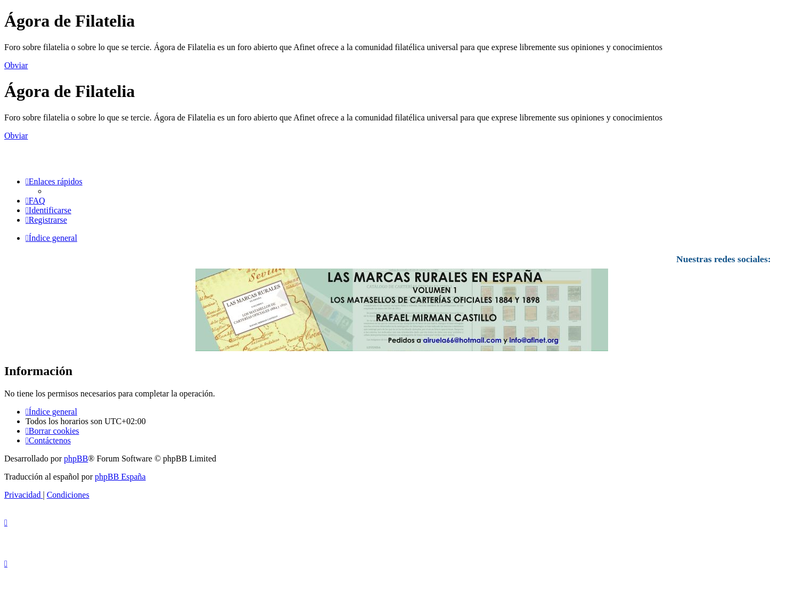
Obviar (16, 65)
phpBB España (120, 476)
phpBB (76, 458)
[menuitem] (35, 200)
